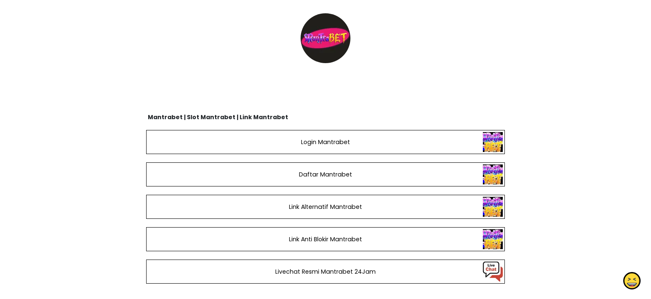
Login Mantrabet (325, 142)
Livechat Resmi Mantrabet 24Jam (325, 271)
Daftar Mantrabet (325, 174)
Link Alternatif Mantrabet (325, 207)
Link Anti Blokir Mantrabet (325, 239)
